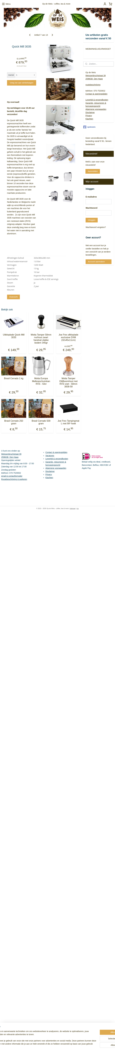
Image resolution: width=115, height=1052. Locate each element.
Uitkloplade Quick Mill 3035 (13, 336)
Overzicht (13, 297)
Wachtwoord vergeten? (96, 227)
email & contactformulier (11, 476)
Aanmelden (93, 171)
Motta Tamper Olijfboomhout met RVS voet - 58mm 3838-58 (68, 382)
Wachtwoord (91, 208)
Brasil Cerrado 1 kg (13, 378)
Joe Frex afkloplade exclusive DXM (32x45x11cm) (68, 337)
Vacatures (49, 455)
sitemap (72, 508)
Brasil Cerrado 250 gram (13, 422)
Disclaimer (90, 112)
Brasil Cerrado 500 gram (41, 422)
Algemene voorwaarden (95, 109)
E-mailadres (91, 197)
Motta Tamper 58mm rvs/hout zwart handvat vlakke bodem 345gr (41, 339)
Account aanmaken (96, 261)
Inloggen (91, 220)
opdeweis (89, 127)
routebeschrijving (92, 85)
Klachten (89, 119)
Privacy (88, 115)
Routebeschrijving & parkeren (14, 479)
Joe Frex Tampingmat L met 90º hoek (68, 422)
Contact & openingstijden (96, 94)
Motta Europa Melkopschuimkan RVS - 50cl (41, 381)
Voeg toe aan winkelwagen (21, 83)
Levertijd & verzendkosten (96, 100)
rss (78, 508)
